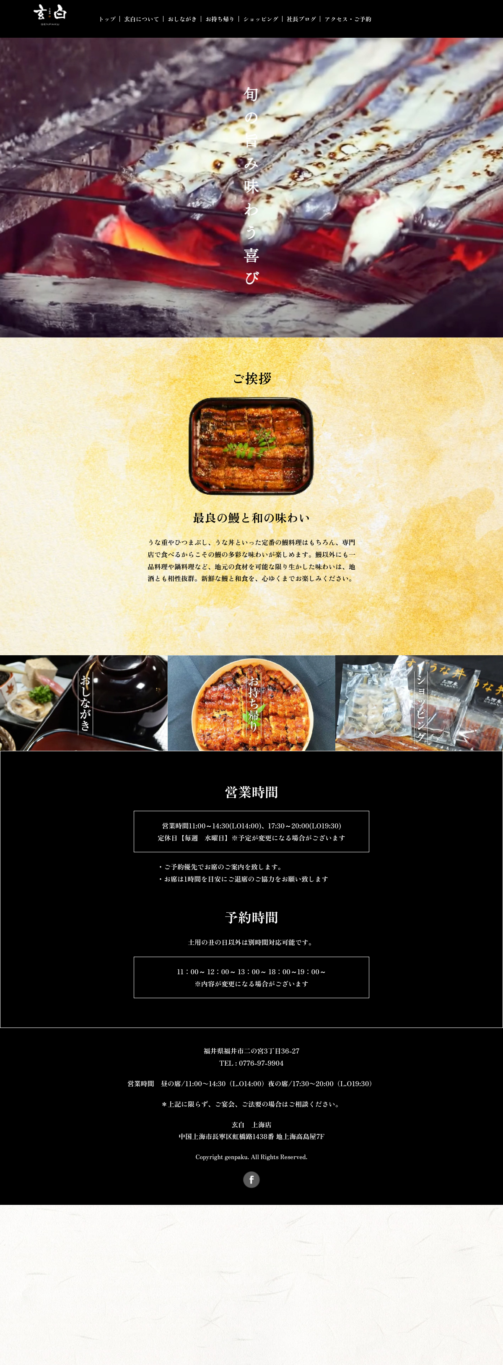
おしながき (182, 19)
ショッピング (260, 19)
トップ (107, 19)
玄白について (141, 19)
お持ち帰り (220, 19)
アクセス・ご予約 (347, 19)
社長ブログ (301, 19)
